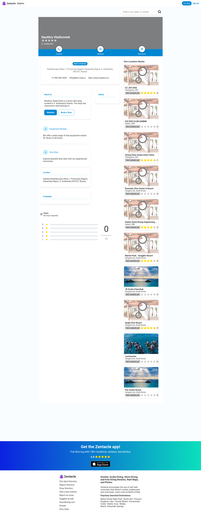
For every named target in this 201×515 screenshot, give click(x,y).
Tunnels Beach (121, 501)
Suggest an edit (66, 499)
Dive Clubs (64, 509)
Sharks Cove (112, 504)
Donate (62, 505)
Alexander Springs (115, 506)
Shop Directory (66, 488)
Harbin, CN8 (130, 124)
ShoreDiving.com (67, 502)
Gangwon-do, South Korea (135, 258)
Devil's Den (128, 499)
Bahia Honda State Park (111, 499)
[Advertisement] (100, 422)
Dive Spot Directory (68, 481)
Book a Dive (66, 112)
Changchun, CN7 (131, 90)
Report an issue (66, 495)
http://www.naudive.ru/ (98, 78)
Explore (20, 3)
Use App (186, 3)
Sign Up (196, 3)
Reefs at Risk (134, 492)
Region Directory (66, 485)
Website (50, 112)
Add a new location (68, 492)
